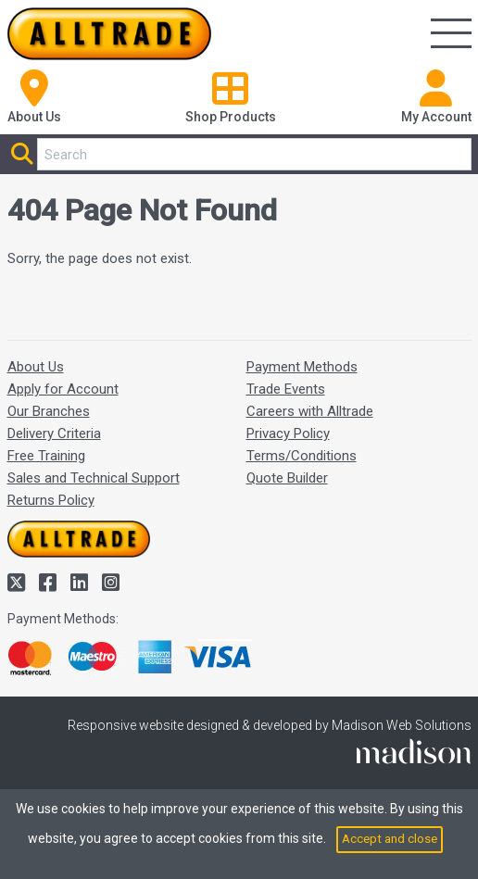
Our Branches (48, 411)
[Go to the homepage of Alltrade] (109, 33)
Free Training (46, 455)
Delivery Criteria (54, 433)
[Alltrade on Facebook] (50, 583)
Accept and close (389, 838)
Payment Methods (302, 366)
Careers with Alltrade (309, 411)
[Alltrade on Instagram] (111, 583)
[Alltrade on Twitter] (18, 583)
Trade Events (285, 389)
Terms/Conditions (301, 455)
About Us (35, 366)
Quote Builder (287, 478)
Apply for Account (63, 389)
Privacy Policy (288, 433)
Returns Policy (50, 500)
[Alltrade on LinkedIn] (81, 583)
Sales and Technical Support (93, 478)
